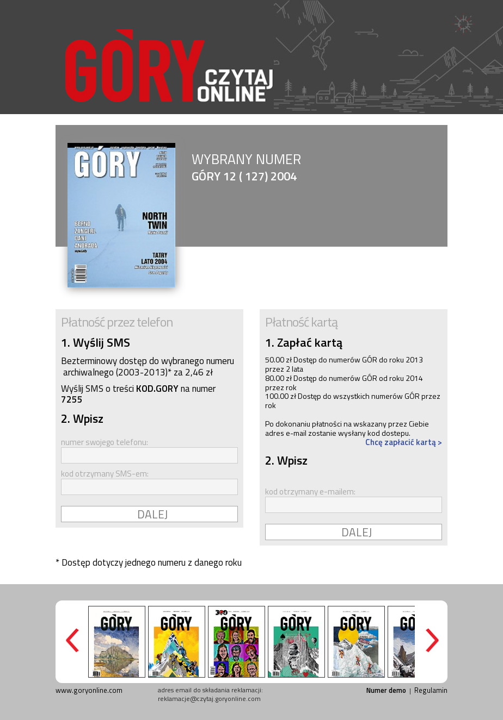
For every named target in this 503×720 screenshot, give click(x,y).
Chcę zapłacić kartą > (403, 442)
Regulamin (430, 690)
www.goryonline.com (89, 690)
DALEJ (152, 514)
